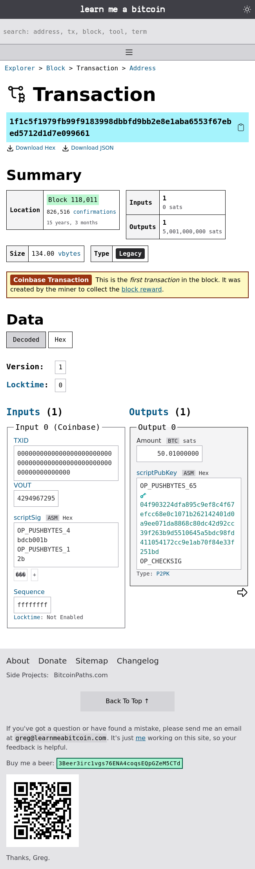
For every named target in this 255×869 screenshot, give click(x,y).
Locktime (25, 384)
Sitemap (92, 661)
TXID (21, 440)
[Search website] (127, 31)
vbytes (69, 253)
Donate (52, 661)
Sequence (29, 592)
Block (55, 68)
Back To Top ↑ (127, 701)
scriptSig (27, 517)
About (17, 661)
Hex (60, 339)
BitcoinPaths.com (81, 675)
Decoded (26, 339)
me (141, 738)
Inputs (23, 412)
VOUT (22, 485)
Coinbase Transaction (51, 280)
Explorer (20, 68)
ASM (52, 518)
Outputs (149, 412)
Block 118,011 (72, 200)
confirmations (95, 212)
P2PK (163, 573)
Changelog (138, 661)
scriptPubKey (157, 473)
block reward (142, 289)
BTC (173, 441)
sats (189, 441)
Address (142, 68)
